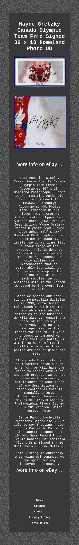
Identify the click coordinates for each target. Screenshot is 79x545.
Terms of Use (39, 523)
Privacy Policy (39, 517)
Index (39, 500)
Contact (39, 511)
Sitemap (39, 506)
